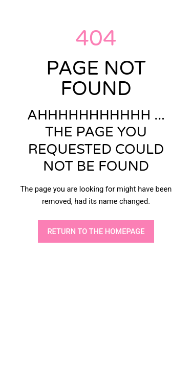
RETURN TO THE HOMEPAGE (95, 231)
